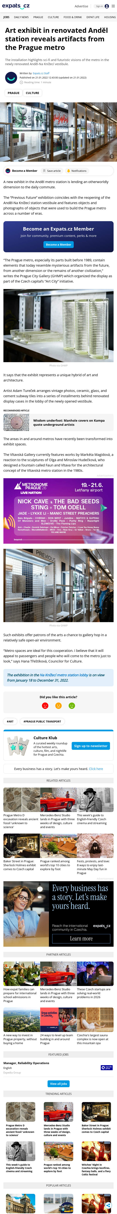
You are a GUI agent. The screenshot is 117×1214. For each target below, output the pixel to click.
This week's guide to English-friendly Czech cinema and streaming (92, 819)
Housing (110, 17)
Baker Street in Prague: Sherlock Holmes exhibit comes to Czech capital (19, 865)
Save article (52, 170)
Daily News (21, 17)
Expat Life (93, 17)
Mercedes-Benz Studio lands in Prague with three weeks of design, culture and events (57, 821)
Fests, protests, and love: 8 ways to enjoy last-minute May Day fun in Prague (93, 867)
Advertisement (105, 475)
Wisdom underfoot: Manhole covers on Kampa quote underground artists (69, 422)
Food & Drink (73, 17)
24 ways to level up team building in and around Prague (56, 1039)
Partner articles (58, 954)
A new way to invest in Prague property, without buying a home (20, 1039)
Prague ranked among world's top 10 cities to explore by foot (55, 865)
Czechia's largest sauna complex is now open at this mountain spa (92, 1039)
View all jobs (58, 1084)
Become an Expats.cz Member (58, 228)
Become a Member (58, 244)
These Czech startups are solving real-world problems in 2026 (93, 993)
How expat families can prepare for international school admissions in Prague (19, 995)
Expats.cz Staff (41, 73)
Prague (38, 17)
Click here (96, 769)
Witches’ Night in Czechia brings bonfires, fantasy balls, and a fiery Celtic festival (96, 1169)
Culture (53, 17)
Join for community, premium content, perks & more (58, 236)
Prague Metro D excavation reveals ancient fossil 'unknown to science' (20, 821)
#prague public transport (42, 721)
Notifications (76, 170)
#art (10, 721)
